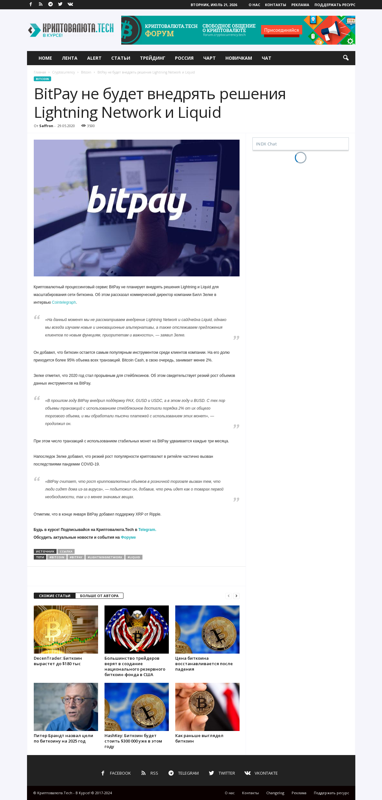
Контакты (275, 4)
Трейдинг (152, 58)
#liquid (134, 557)
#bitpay (76, 557)
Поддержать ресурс (334, 4)
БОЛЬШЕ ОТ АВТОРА (99, 595)
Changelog (275, 792)
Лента (69, 58)
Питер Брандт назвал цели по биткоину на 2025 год (63, 738)
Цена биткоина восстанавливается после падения (204, 663)
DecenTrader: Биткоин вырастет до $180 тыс (58, 660)
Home (45, 58)
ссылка (66, 551)
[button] (346, 58)
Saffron (46, 125)
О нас (254, 4)
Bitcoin (86, 72)
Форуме (128, 537)
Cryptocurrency (63, 72)
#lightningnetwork (105, 557)
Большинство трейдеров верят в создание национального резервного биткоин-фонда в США (135, 666)
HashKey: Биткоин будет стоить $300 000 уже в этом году (133, 741)
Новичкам (238, 58)
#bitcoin (57, 557)
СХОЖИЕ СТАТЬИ (54, 595)
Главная (40, 72)
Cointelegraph (64, 302)
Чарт (209, 58)
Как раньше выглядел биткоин (199, 738)
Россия (184, 58)
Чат (266, 58)
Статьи (120, 58)
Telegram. (147, 529)
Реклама (300, 4)
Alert (94, 58)
